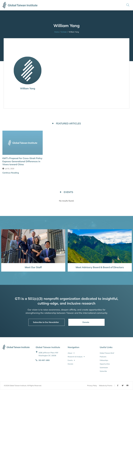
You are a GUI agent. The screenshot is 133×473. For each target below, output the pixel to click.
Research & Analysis (76, 356)
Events (71, 360)
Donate (70, 364)
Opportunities (105, 364)
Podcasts (103, 357)
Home (56, 32)
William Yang (27, 88)
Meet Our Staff (33, 267)
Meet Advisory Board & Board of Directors (100, 267)
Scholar (64, 32)
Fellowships (104, 360)
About (71, 353)
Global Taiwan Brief (107, 353)
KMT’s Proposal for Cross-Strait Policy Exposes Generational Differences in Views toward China (22, 161)
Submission (104, 367)
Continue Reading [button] (10, 173)
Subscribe (103, 371)
